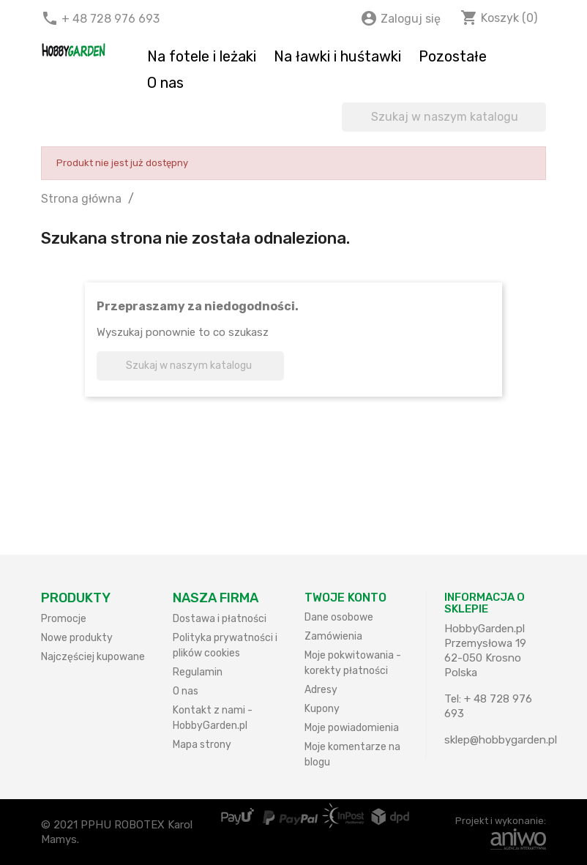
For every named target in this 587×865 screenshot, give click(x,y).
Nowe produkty (77, 638)
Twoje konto (345, 597)
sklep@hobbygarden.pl (500, 739)
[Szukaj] (444, 117)
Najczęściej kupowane (93, 657)
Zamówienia (333, 636)
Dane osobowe (338, 617)
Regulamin (198, 672)
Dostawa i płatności (219, 619)
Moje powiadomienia (351, 728)
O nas (165, 82)
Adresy (320, 690)
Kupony (322, 709)
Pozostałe (453, 56)
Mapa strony (202, 744)
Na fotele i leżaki (201, 56)
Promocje (63, 619)
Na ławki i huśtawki (337, 56)
